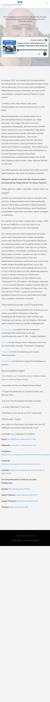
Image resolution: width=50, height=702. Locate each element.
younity (5, 310)
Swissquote (7, 329)
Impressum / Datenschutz (26, 536)
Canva (5, 342)
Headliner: (6, 361)
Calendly (6, 352)
